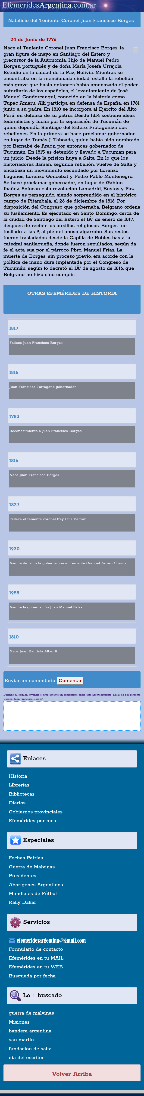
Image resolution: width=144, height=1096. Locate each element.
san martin (21, 1040)
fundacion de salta (30, 1049)
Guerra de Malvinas (32, 867)
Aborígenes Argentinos (36, 885)
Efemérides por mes (32, 821)
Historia (18, 776)
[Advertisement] (72, 306)
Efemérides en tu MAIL (36, 958)
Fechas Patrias (26, 858)
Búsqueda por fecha (32, 976)
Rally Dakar (22, 902)
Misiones (19, 1022)
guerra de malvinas (31, 1013)
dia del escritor (26, 1057)
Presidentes (22, 876)
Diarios (17, 803)
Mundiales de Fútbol (33, 893)
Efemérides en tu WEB (36, 967)
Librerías (19, 785)
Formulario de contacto (36, 949)
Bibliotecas (21, 794)
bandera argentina (30, 1031)
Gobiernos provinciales (36, 812)
